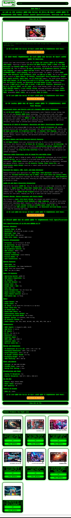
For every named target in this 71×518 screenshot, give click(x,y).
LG (12, 442)
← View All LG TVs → (35, 20)
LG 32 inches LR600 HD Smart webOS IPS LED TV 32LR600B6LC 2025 (13, 438)
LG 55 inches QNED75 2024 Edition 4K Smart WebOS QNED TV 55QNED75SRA (58, 473)
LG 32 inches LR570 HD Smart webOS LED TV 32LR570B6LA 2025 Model (35, 438)
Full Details (12, 446)
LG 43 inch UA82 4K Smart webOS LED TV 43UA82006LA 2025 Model (13, 472)
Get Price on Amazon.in (35, 53)
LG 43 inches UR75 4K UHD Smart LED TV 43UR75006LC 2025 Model (58, 438)
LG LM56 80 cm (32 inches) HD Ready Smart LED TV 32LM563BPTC (13, 507)
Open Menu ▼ (35, 9)
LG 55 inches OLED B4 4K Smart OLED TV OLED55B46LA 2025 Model (35, 472)
